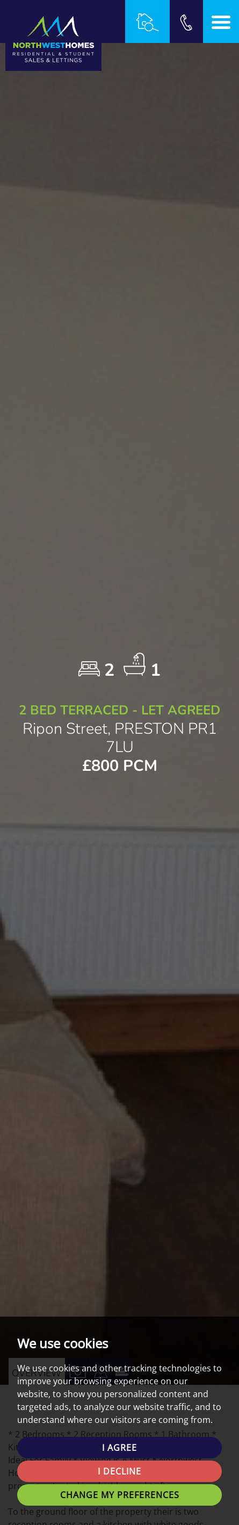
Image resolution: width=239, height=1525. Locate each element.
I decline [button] (119, 1471)
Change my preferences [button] (119, 1495)
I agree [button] (119, 1448)
